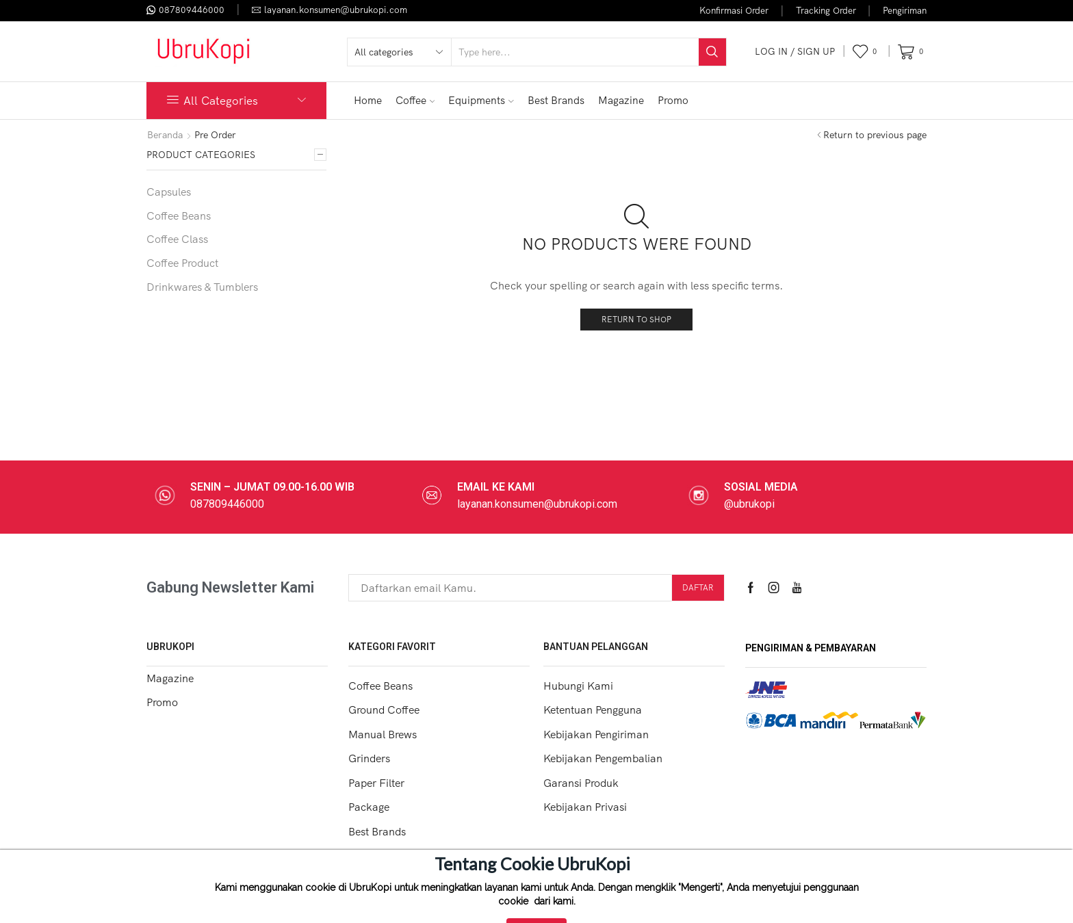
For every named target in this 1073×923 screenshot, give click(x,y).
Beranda (165, 135)
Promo (673, 100)
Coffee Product (182, 263)
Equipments (481, 100)
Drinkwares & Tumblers (202, 287)
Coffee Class (177, 239)
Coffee (415, 100)
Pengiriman (905, 10)
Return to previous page (875, 135)
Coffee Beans (178, 215)
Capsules (168, 191)
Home (368, 100)
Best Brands (556, 100)
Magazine (621, 100)
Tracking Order (826, 10)
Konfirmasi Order (733, 10)
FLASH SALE (880, 100)
